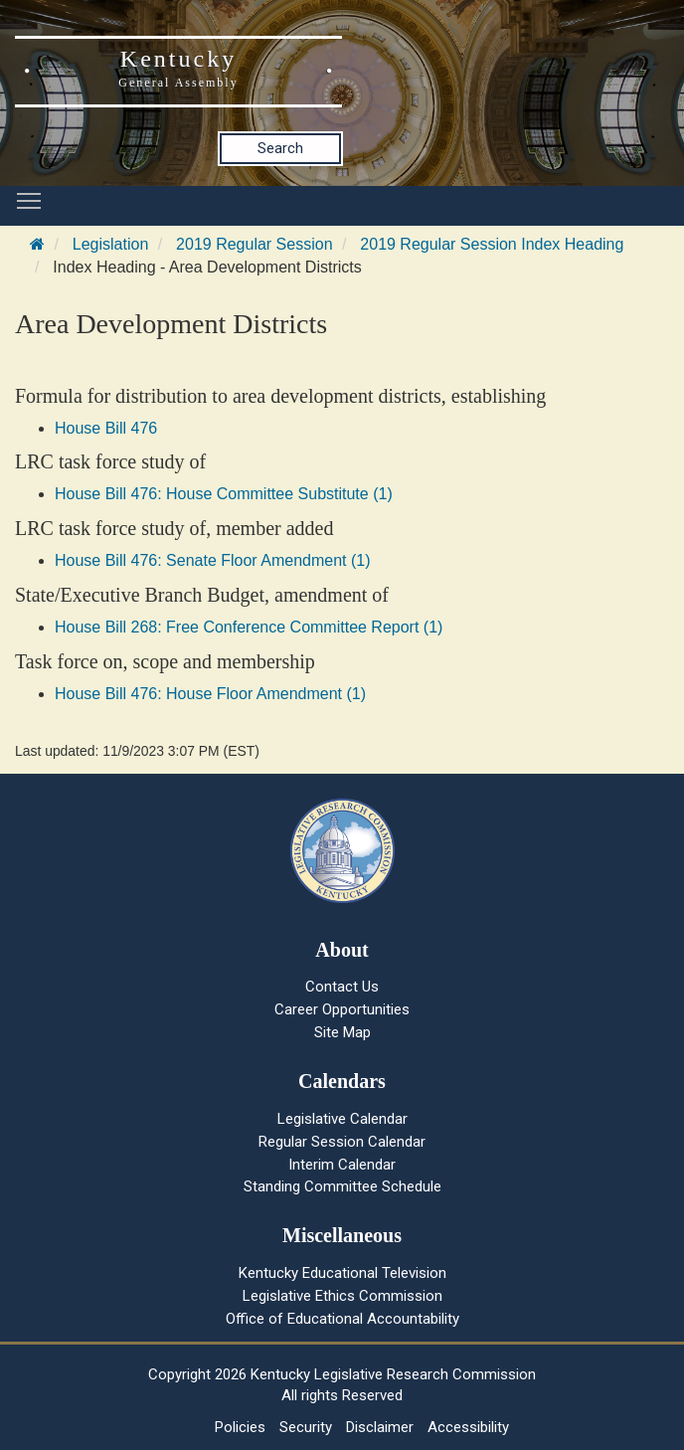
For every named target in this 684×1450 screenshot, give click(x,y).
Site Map (342, 1032)
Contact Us (342, 987)
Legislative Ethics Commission (342, 1296)
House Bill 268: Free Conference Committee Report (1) (248, 627)
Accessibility (468, 1427)
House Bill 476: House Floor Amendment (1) (210, 693)
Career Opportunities (342, 1009)
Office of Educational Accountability (342, 1319)
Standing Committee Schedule (342, 1186)
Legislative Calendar (342, 1119)
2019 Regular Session (254, 244)
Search (280, 148)
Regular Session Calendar (342, 1142)
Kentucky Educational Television (342, 1273)
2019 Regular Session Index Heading (491, 244)
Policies (240, 1427)
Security (305, 1427)
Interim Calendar (342, 1165)
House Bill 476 (106, 428)
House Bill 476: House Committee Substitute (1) (224, 493)
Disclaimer (380, 1427)
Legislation (111, 244)
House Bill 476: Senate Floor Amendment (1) (213, 560)
